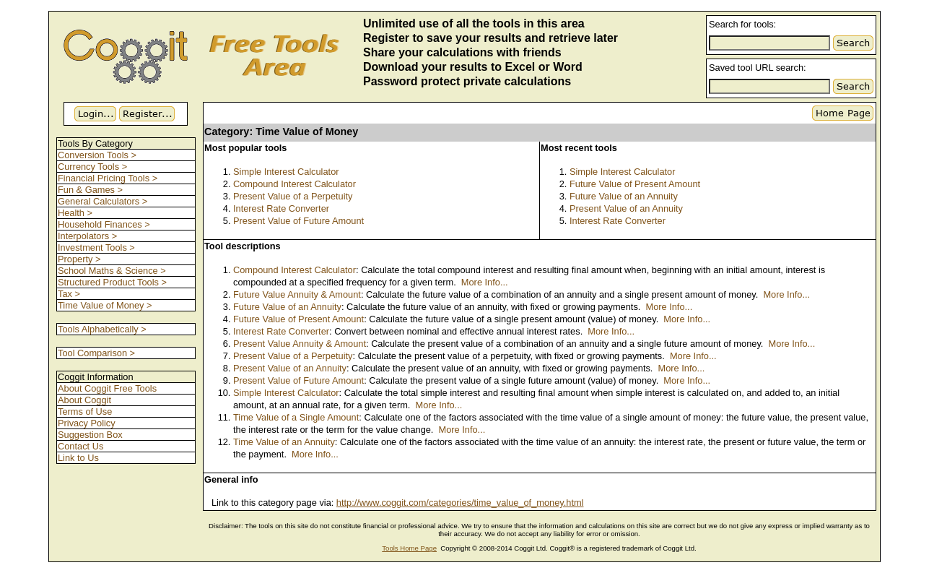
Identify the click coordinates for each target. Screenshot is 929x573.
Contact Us (80, 446)
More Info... (484, 282)
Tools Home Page (409, 548)
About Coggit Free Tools (107, 388)
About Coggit (84, 400)
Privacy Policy (86, 423)
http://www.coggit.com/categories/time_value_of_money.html (460, 502)
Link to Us (78, 457)
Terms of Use (85, 411)
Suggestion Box (90, 434)
